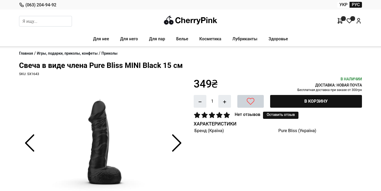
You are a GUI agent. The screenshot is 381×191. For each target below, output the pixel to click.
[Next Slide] (176, 143)
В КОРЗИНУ (316, 101)
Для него (129, 38)
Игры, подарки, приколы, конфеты (67, 53)
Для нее (101, 38)
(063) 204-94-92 (37, 4)
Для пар (157, 38)
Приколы (110, 53)
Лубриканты (244, 38)
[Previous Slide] (29, 143)
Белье (182, 38)
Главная (26, 53)
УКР (343, 4)
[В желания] (250, 101)
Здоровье (278, 38)
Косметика (210, 38)
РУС (356, 4)
